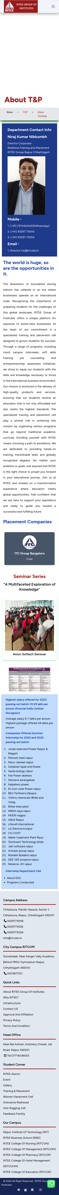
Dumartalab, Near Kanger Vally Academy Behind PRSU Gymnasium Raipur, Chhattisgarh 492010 (28, 962)
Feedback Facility (14, 1114)
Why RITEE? (11, 997)
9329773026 (13, 926)
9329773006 (13, 921)
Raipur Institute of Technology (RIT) (26, 1132)
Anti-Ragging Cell (14, 1108)
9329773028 (13, 932)
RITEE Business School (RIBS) (22, 1138)
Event (6, 1079)
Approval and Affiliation (18, 1014)
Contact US (10, 1009)
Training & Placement (16, 1091)
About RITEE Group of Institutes (24, 991)
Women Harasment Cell (18, 1096)
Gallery (7, 1085)
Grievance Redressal (16, 1102)
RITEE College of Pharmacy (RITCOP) (27, 1155)
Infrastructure (12, 1003)
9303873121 (13, 973)
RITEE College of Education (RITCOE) (27, 1172)
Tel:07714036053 (16, 1055)
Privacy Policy (11, 1020)
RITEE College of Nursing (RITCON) (26, 1143)
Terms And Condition (16, 1026)
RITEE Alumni (11, 1074)
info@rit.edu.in (12, 938)
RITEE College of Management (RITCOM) (29, 1149)
